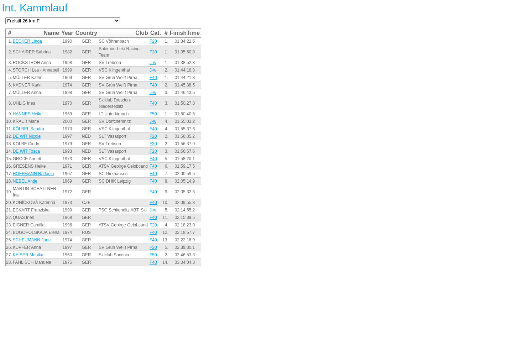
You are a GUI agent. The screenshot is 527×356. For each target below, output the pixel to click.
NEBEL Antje (25, 181)
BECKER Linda (27, 41)
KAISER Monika (28, 254)
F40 (153, 77)
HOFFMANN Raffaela (33, 173)
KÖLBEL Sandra (28, 128)
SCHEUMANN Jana (32, 239)
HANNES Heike (28, 113)
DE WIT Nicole (27, 136)
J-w (153, 62)
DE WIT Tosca (26, 151)
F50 (153, 113)
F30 (153, 51)
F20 (153, 41)
